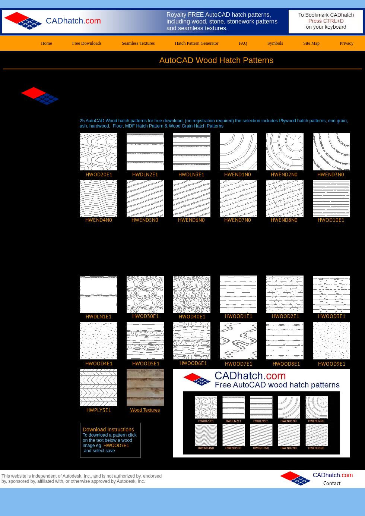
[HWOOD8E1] (286, 364)
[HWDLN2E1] (145, 174)
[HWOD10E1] (331, 220)
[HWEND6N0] (191, 220)
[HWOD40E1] (192, 316)
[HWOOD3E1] (332, 316)
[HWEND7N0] (237, 220)
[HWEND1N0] (237, 174)
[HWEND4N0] (98, 220)
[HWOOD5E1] (146, 363)
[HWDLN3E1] (191, 174)
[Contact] (332, 483)
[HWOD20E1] (99, 174)
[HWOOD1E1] (239, 316)
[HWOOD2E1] (286, 316)
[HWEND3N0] (330, 174)
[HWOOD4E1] (99, 363)
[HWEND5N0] (145, 220)
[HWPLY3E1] (99, 410)
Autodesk (72, 476)
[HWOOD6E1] (193, 363)
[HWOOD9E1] (332, 364)
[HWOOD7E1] (239, 364)
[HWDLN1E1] (98, 316)
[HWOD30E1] (146, 316)
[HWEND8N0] (284, 220)
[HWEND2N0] (284, 174)
